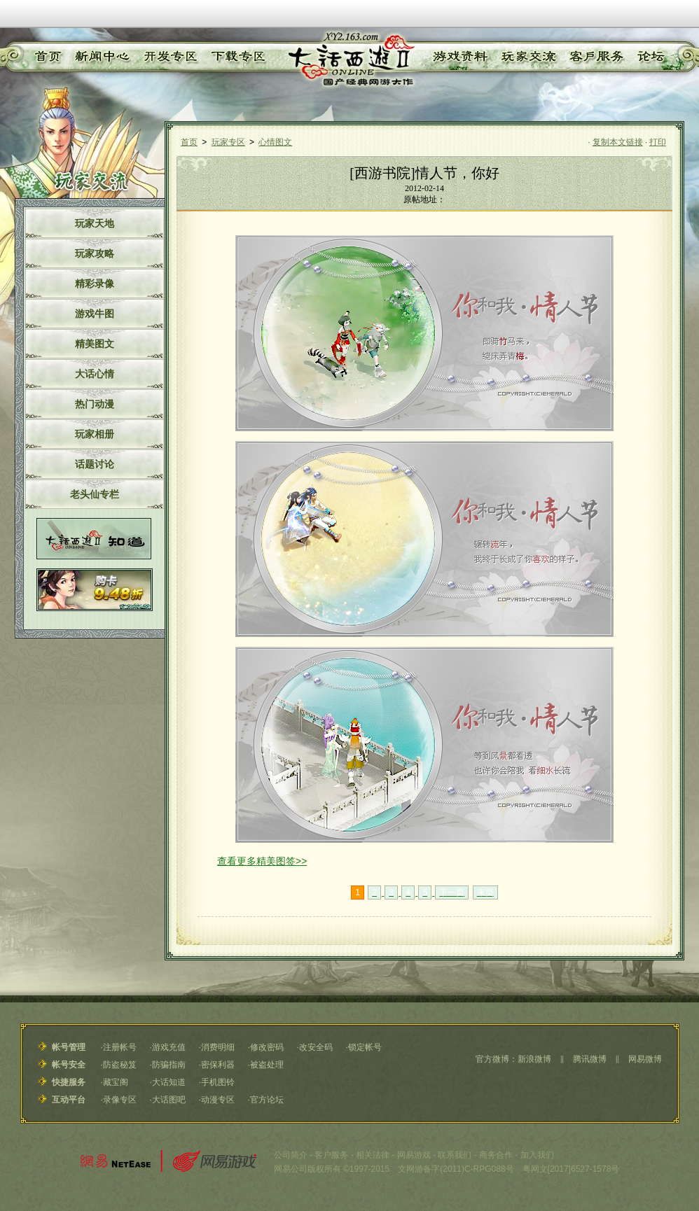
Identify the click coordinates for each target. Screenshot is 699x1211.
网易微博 (645, 1059)
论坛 (650, 56)
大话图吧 (169, 1100)
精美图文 (94, 343)
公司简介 (290, 1155)
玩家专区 (228, 142)
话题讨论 (94, 464)
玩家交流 (529, 56)
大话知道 (169, 1082)
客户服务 (597, 56)
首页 (46, 56)
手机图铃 (218, 1082)
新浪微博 (534, 1059)
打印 (657, 142)
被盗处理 (267, 1065)
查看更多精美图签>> (262, 861)
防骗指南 (169, 1065)
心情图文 (275, 142)
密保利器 (218, 1065)
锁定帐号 (365, 1047)
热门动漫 (94, 404)
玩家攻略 (94, 253)
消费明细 (218, 1047)
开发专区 (168, 56)
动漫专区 (218, 1100)
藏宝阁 (115, 1082)
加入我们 (537, 1155)
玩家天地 (94, 223)
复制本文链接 (618, 142)
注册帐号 (120, 1047)
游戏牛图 (94, 313)
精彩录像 (94, 283)
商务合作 (496, 1155)
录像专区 (120, 1100)
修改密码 (267, 1047)
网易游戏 (414, 1155)
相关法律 (372, 1155)
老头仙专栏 (94, 494)
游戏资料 (459, 56)
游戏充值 (169, 1047)
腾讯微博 (590, 1059)
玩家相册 (94, 434)
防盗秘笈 (120, 1065)
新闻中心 (99, 56)
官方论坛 (267, 1100)
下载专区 (236, 56)
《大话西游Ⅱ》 (350, 59)
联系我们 (454, 1155)
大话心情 (94, 373)
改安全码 (316, 1047)
